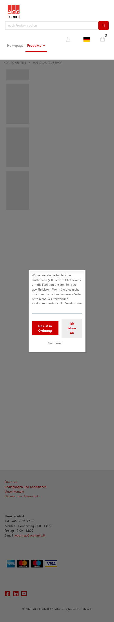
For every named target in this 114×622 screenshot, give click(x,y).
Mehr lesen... (56, 343)
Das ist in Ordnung (45, 328)
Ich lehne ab (72, 328)
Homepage (15, 45)
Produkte (34, 45)
